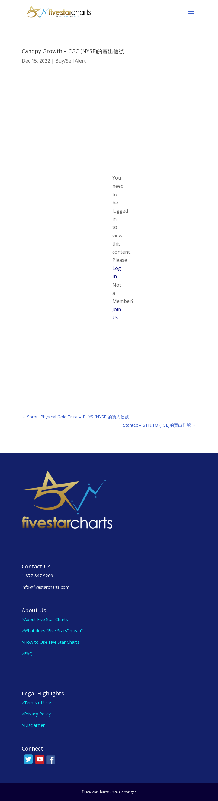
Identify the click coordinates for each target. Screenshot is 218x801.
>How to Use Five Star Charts (50, 642)
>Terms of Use (36, 702)
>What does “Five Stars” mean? (52, 630)
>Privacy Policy (36, 714)
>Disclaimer (33, 725)
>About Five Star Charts (45, 619)
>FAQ (27, 653)
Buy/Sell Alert (70, 60)
